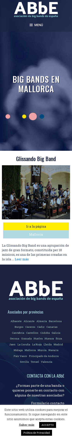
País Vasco (20, 356)
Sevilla (24, 361)
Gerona (14, 338)
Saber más (26, 425)
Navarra (53, 350)
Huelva (38, 338)
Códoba (45, 333)
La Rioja (37, 344)
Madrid (58, 344)
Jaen (12, 344)
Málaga (18, 350)
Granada (26, 338)
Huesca (49, 338)
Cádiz (41, 327)
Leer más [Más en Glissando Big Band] (22, 259)
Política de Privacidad (36, 432)
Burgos (19, 327)
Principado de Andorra (44, 356)
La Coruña (23, 344)
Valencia (46, 361)
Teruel (35, 361)
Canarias (52, 327)
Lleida (48, 344)
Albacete (16, 321)
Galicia (56, 333)
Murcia (42, 350)
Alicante (29, 321)
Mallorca (36, 234)
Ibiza (59, 338)
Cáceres (30, 327)
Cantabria (18, 333)
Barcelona (55, 321)
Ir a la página (36, 226)
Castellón (32, 333)
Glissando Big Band (36, 159)
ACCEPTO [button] (47, 425)
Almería (41, 321)
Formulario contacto (47, 403)
